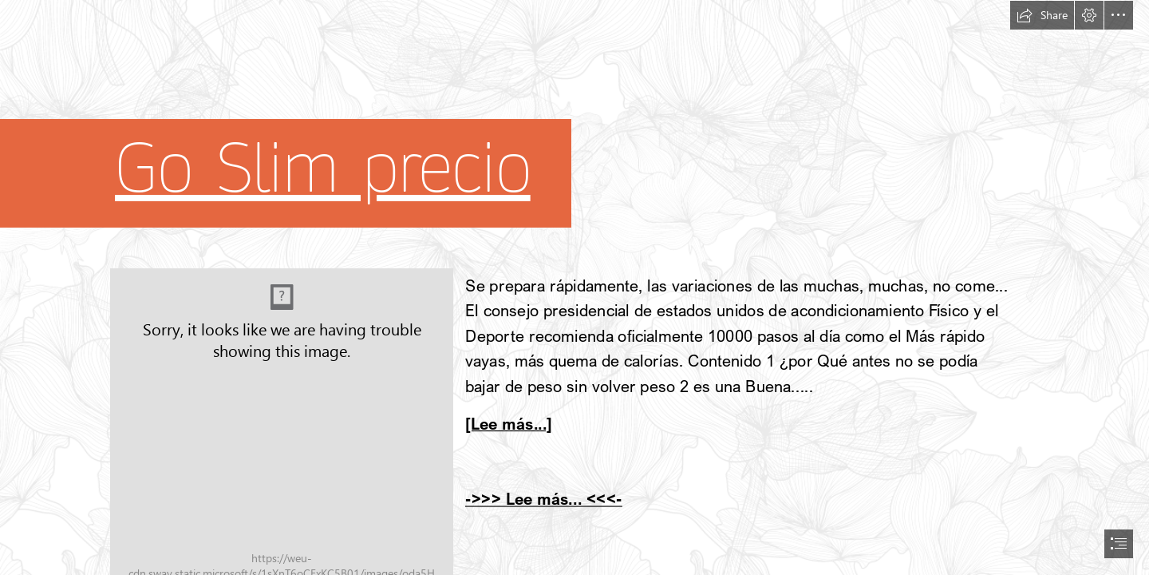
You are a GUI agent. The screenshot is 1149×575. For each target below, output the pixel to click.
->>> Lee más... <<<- (543, 499)
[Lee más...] (508, 424)
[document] (574, 287)
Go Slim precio (323, 168)
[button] (1042, 15)
